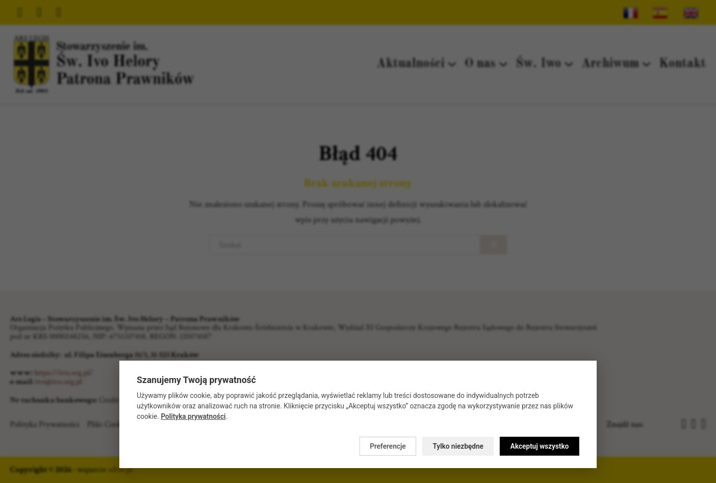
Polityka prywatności (193, 416)
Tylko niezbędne (458, 446)
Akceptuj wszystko (539, 446)
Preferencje (388, 446)
